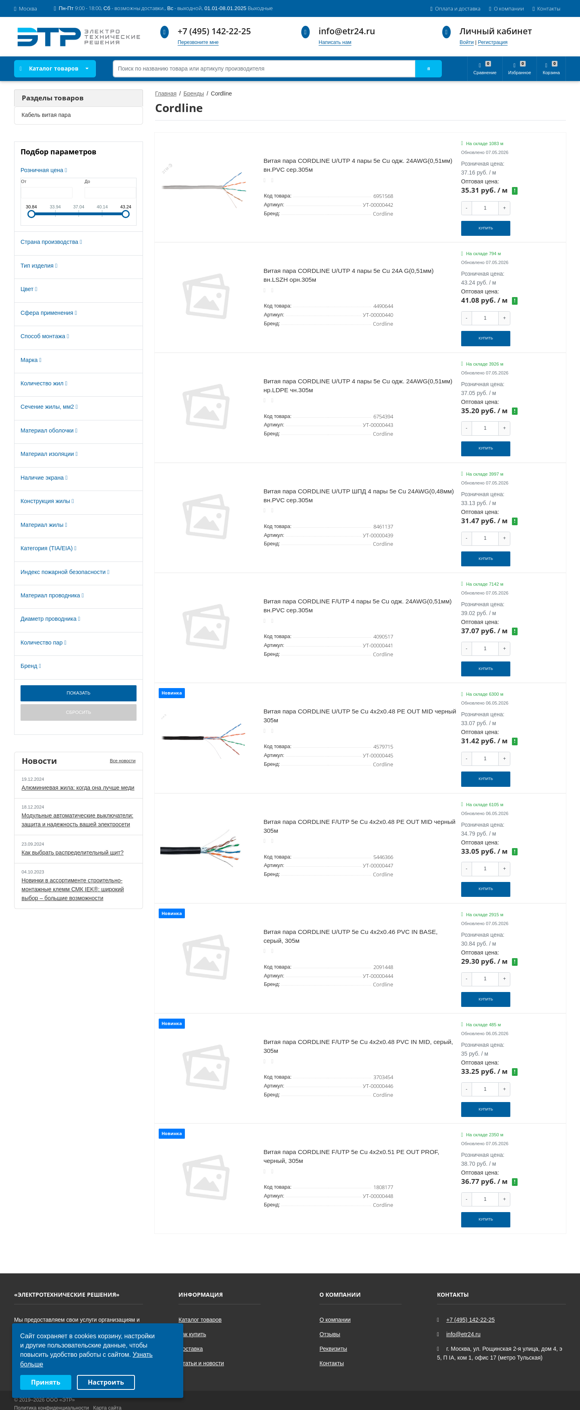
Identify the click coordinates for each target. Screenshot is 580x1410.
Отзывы (329, 1317)
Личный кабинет (496, 31)
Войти (467, 42)
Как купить (192, 1317)
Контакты (331, 1346)
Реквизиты (333, 1332)
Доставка (190, 1332)
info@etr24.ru (347, 31)
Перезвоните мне (198, 42)
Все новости (123, 760)
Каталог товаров (49, 68)
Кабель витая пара (46, 115)
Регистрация (493, 42)
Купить (485, 227)
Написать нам (335, 42)
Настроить (106, 1382)
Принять (45, 1382)
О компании (334, 1303)
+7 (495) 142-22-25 (214, 31)
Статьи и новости (201, 1346)
